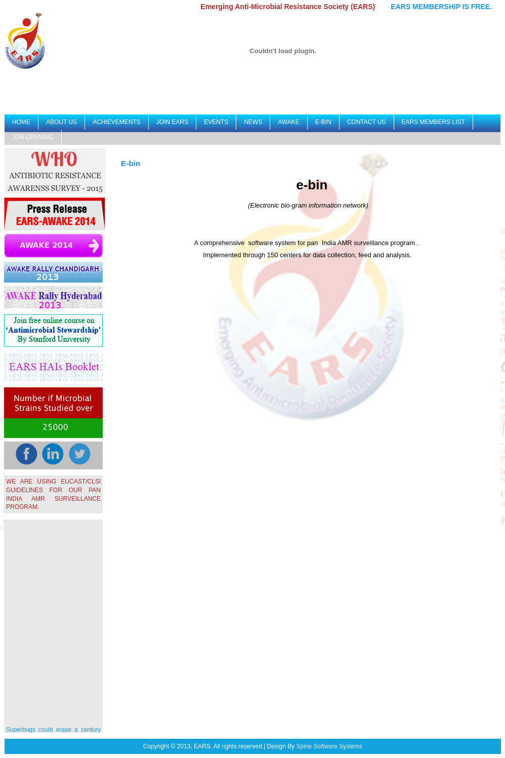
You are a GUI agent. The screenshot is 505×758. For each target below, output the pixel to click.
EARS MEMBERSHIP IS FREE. (442, 7)
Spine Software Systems (330, 746)
